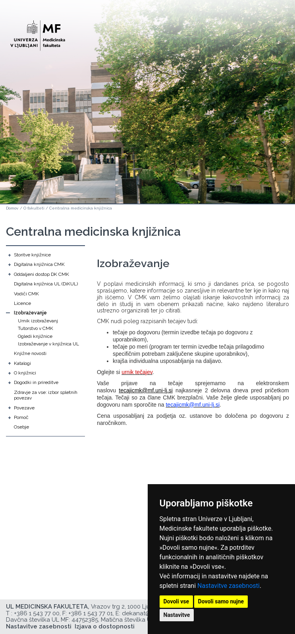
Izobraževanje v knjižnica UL (48, 344)
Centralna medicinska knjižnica (80, 208)
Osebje (21, 427)
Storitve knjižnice (32, 255)
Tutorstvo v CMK (35, 328)
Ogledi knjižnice (35, 336)
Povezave (24, 408)
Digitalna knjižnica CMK (39, 264)
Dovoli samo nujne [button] (221, 601)
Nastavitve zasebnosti (228, 585)
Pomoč (21, 417)
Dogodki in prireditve (36, 382)
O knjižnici (25, 373)
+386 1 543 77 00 (37, 613)
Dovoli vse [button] (176, 601)
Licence (22, 303)
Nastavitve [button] (177, 615)
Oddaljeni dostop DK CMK (41, 274)
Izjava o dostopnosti (105, 626)
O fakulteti (33, 208)
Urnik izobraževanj (38, 321)
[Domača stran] (38, 32)
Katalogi (22, 363)
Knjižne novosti (30, 353)
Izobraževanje (30, 313)
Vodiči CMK (26, 294)
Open (272, 39)
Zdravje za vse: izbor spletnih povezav (45, 395)
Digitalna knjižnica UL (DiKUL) (46, 284)
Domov (12, 208)
